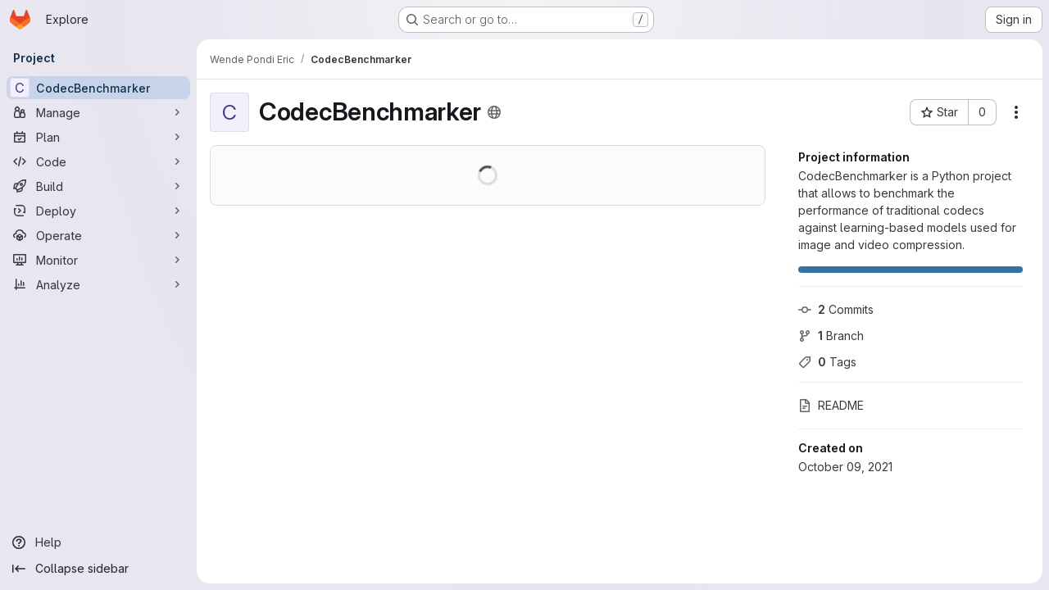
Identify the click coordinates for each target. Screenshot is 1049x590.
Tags (827, 362)
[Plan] (98, 136)
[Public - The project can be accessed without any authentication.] (494, 112)
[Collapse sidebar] (98, 568)
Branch (831, 336)
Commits (836, 309)
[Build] (98, 186)
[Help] (98, 542)
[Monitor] (98, 259)
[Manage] (98, 112)
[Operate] (98, 235)
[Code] (98, 161)
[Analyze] (98, 284)
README (831, 405)
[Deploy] (98, 210)
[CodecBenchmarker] (98, 87)
